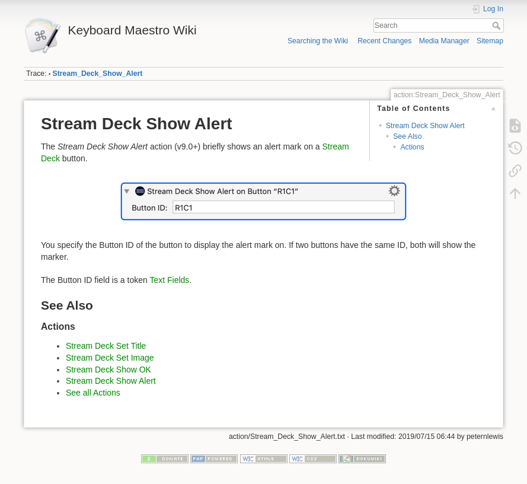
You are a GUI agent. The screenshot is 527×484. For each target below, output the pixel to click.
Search (497, 25)
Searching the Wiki (318, 41)
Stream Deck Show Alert (425, 126)
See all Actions (93, 392)
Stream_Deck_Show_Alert (98, 73)
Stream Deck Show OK (108, 369)
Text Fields (169, 280)
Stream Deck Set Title (106, 346)
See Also (407, 136)
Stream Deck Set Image (110, 357)
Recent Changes (384, 41)
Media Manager (444, 41)
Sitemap (490, 41)
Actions (412, 147)
